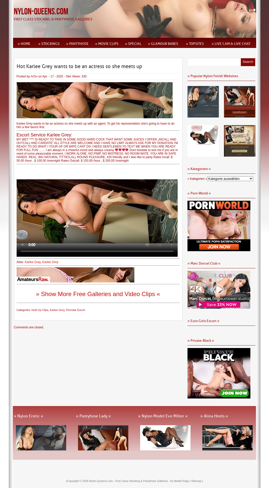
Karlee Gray (33, 262)
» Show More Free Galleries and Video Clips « (98, 294)
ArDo (34, 76)
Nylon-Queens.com (41, 11)
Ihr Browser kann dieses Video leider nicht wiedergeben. (97, 211)
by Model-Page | (180, 480)
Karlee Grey (50, 262)
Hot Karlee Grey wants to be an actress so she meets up (79, 66)
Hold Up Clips (39, 309)
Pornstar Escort (75, 309)
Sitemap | (197, 480)
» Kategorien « (197, 179)
